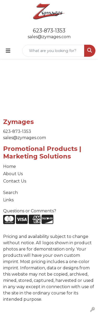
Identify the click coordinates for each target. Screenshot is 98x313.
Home (9, 166)
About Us (13, 173)
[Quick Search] (53, 51)
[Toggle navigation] (8, 50)
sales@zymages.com (49, 36)
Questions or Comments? (29, 210)
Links (8, 199)
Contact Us (14, 181)
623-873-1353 (49, 30)
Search (10, 192)
